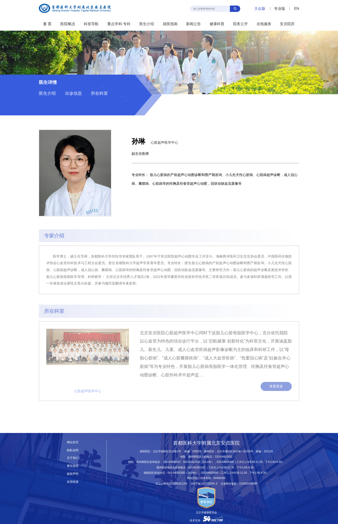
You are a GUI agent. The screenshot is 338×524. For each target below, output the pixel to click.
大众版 (259, 8)
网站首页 (72, 442)
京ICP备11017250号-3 (205, 483)
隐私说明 (72, 450)
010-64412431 (223, 456)
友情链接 (72, 481)
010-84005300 (176, 472)
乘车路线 (72, 465)
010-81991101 (196, 467)
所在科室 (99, 93)
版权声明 (72, 473)
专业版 (279, 8)
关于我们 (72, 457)
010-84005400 (225, 461)
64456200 (219, 478)
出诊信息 (73, 93)
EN (296, 8)
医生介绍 (47, 93)
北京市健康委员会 (206, 512)
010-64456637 (171, 461)
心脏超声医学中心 (164, 142)
